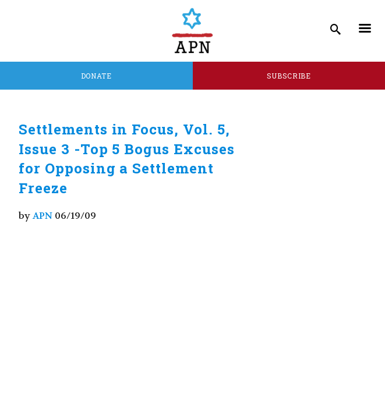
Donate (96, 75)
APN (42, 216)
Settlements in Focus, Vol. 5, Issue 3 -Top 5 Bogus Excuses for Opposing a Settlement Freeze (127, 158)
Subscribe (289, 75)
